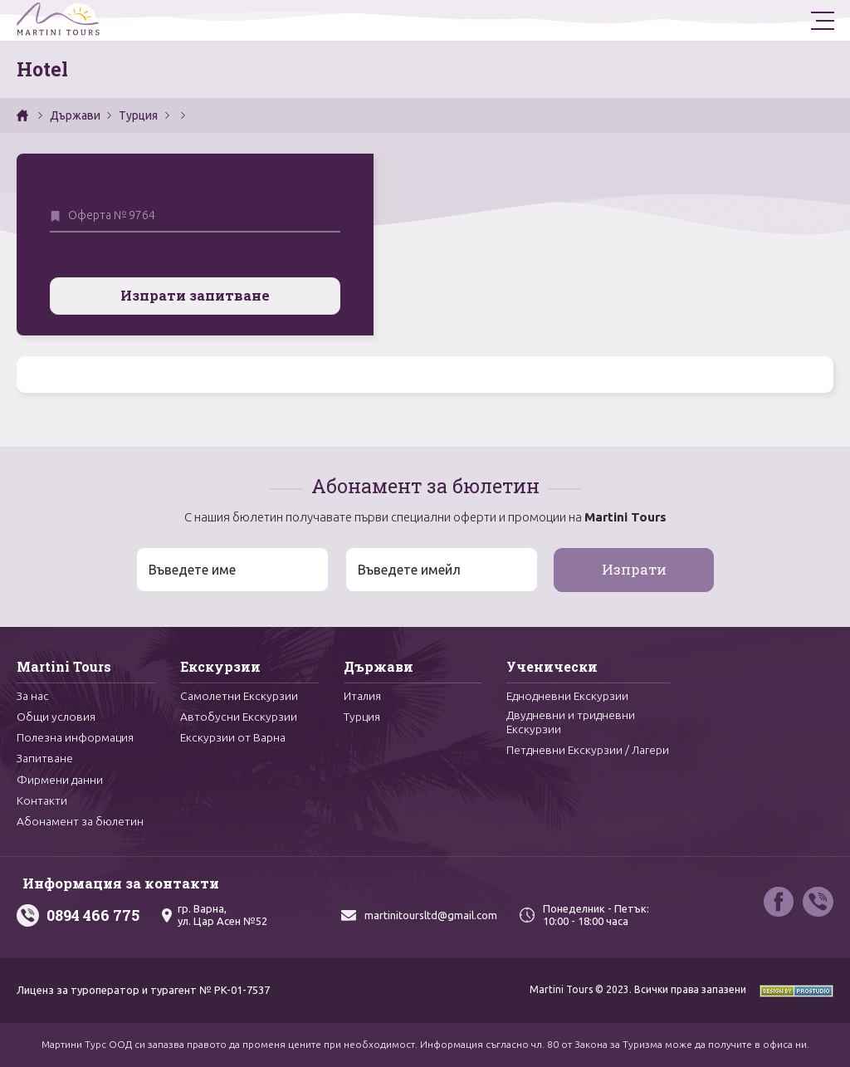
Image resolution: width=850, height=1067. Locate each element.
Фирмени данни (60, 778)
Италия (363, 692)
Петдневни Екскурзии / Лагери (568, 752)
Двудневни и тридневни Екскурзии (570, 719)
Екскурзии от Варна (233, 735)
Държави (74, 115)
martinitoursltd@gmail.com (430, 915)
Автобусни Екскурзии (239, 714)
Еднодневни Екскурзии (568, 692)
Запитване (45, 756)
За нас (33, 692)
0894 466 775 (92, 915)
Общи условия (56, 714)
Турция (138, 115)
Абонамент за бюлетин (80, 821)
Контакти (42, 799)
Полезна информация (75, 735)
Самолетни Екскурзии (240, 692)
